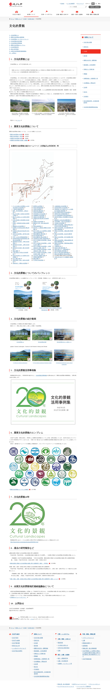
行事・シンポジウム (63, 634)
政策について (18, 19)
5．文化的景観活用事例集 (15, 43)
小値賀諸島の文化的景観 (60, 206)
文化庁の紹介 (16, 634)
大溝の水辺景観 (37, 209)
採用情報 (85, 645)
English (62, 3)
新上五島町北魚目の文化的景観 (62, 212)
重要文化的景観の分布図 (16, 134)
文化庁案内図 (16, 643)
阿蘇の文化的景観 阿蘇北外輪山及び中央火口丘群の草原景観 (63, 225)
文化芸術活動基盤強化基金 (91, 107)
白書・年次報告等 (63, 661)
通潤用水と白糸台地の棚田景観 (62, 220)
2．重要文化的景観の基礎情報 (16, 37)
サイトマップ (80, 3)
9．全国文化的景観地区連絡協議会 (17, 51)
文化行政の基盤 (88, 42)
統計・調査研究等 (63, 658)
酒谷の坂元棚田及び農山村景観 (62, 254)
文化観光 (86, 96)
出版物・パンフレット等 (65, 663)
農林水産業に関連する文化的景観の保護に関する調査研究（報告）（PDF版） (29, 563)
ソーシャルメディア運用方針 (84, 686)
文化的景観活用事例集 (41, 375)
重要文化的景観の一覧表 (16, 136)
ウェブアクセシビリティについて (66, 686)
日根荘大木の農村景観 (38, 217)
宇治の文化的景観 (37, 212)
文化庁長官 (15, 638)
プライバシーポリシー (94, 684)
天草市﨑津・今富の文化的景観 (62, 221)
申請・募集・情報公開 (88, 634)
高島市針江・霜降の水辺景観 (20, 263)
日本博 (85, 87)
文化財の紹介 (31, 19)
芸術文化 (86, 47)
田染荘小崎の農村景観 (59, 248)
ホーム (12, 19)
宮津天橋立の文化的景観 (39, 214)
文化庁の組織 (16, 640)
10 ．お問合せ (12, 53)
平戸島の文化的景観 (38, 260)
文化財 (25, 19)
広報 (59, 650)
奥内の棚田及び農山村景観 (39, 237)
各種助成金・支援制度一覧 (91, 78)
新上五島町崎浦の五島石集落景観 (62, 215)
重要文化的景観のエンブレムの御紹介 (19, 489)
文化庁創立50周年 (17, 651)
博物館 (85, 74)
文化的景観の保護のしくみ (22, 308)
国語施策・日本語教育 (89, 65)
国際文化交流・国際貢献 (90, 60)
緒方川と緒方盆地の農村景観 (61, 252)
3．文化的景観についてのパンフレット (19, 39)
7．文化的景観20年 (14, 47)
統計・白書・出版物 (63, 654)
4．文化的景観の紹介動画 (15, 41)
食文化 (85, 92)
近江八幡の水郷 (16, 258)
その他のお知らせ (63, 645)
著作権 (85, 56)
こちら (18, 120)
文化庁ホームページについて (79, 684)
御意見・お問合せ (95, 7)
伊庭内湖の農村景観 (38, 210)
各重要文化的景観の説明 (16, 138)
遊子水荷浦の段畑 (37, 235)
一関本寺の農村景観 (18, 209)
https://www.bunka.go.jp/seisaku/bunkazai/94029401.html (24, 542)
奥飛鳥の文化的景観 (38, 221)
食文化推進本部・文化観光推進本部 (91, 101)
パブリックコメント (88, 638)
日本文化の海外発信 (63, 648)
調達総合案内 (86, 643)
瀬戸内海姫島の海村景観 (60, 251)
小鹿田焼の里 (57, 246)
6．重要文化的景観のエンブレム (17, 45)
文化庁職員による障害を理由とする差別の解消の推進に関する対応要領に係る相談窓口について (91, 653)
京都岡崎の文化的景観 (38, 215)
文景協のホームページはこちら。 (18, 597)
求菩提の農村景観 (37, 257)
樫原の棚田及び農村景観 (39, 234)
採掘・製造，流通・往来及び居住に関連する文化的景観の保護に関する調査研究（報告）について (34, 579)
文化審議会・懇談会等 (89, 83)
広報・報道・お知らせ (64, 639)
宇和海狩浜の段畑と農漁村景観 (41, 238)
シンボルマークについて (19, 648)
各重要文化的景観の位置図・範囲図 (19, 140)
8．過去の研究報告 (14, 49)
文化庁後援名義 (86, 659)
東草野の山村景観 (37, 206)
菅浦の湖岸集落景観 (38, 207)
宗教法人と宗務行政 (89, 69)
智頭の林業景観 (37, 226)
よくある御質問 (70, 3)
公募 (83, 640)
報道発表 (60, 642)
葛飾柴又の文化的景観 (18, 226)
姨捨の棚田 (15, 251)
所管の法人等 (16, 645)
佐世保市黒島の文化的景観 (61, 207)
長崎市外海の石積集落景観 (61, 214)
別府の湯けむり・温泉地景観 (61, 249)
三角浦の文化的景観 (59, 223)
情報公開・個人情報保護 (89, 648)
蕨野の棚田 (36, 258)
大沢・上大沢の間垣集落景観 (20, 237)
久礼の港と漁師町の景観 (39, 255)
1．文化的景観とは (14, 35)
